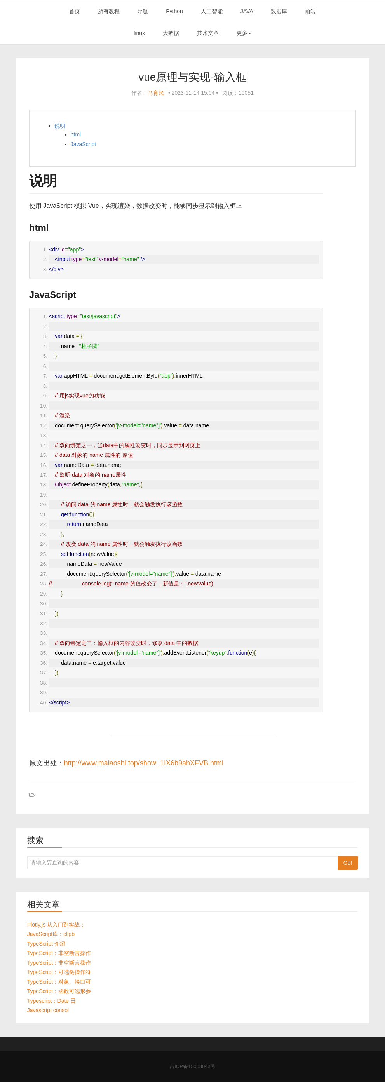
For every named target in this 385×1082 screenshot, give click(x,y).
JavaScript (83, 144)
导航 (142, 11)
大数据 (171, 33)
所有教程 (109, 11)
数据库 (279, 11)
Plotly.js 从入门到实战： (56, 925)
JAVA (246, 11)
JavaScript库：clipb (51, 934)
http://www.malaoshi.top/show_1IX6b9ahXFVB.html (143, 763)
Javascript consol (48, 1010)
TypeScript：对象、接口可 (59, 982)
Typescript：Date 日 (51, 1001)
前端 (310, 11)
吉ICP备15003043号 (192, 1066)
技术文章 (208, 33)
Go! (347, 863)
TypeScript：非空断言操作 (59, 953)
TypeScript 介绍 (46, 944)
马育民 (156, 93)
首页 (74, 11)
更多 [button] (244, 33)
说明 (59, 126)
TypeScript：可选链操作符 (59, 972)
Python (174, 11)
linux (139, 33)
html (76, 134)
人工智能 (212, 11)
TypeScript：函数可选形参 (59, 991)
